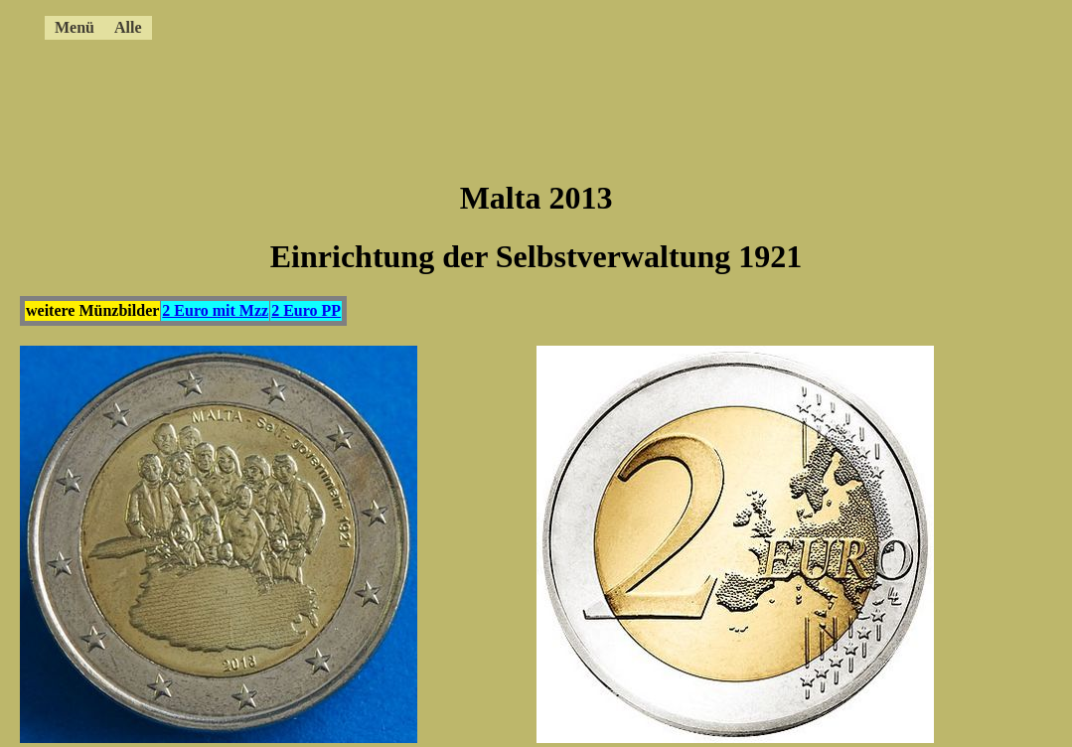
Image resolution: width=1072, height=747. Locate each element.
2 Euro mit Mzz (215, 310)
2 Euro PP (306, 310)
